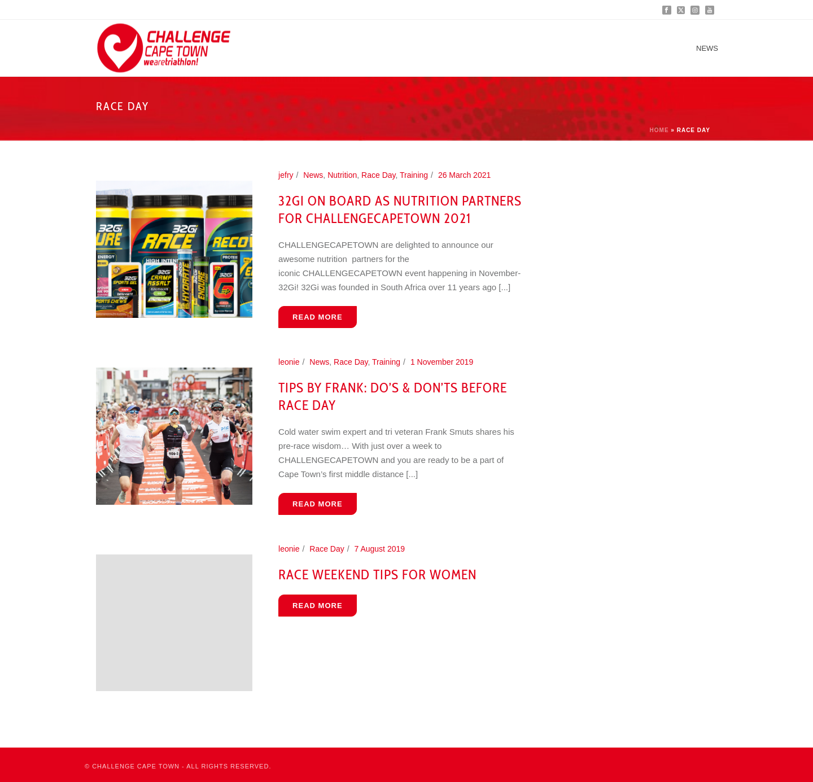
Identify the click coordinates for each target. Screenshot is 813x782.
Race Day (378, 175)
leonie (288, 361)
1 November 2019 (441, 361)
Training (414, 175)
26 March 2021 (464, 175)
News (707, 48)
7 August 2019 (380, 548)
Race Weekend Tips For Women (377, 574)
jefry (285, 175)
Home (659, 130)
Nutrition (342, 175)
